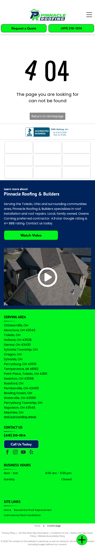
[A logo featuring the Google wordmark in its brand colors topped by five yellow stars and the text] (76, 172)
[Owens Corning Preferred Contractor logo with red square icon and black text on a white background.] (47, 172)
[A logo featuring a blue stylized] (47, 160)
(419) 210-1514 (15, 435)
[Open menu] (89, 15)
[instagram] (15, 453)
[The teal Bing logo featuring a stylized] (76, 147)
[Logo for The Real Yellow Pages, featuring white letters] (19, 160)
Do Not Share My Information (34, 532)
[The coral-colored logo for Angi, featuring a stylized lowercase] (47, 147)
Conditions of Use (59, 532)
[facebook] (7, 453)
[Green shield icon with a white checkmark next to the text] (76, 160)
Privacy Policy (8, 532)
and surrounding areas (20, 417)
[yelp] (31, 453)
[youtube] (23, 453)
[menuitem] (9, 510)
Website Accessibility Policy (51, 535)
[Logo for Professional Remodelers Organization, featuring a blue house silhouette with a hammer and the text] (19, 172)
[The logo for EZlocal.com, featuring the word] (19, 147)
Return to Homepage (47, 116)
